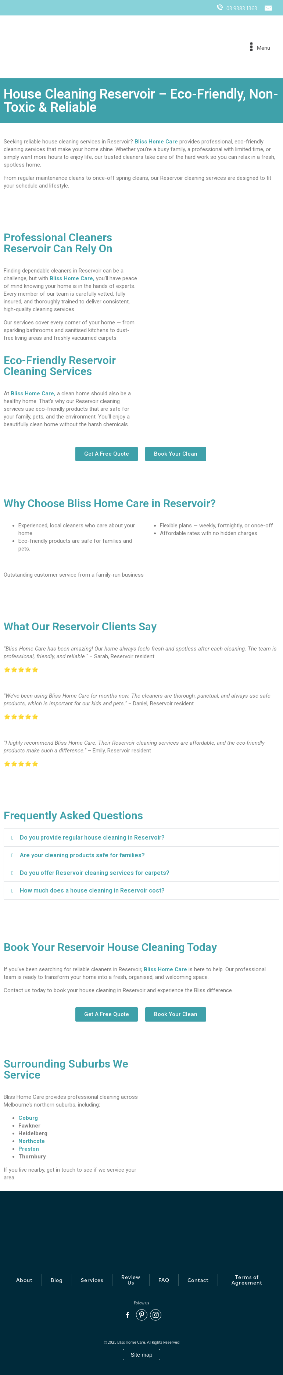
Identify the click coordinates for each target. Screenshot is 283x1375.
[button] (141, 837)
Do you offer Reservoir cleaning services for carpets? (94, 872)
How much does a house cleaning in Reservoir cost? (92, 890)
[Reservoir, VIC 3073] (212, 1113)
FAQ (163, 1280)
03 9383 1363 (237, 8)
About (24, 1280)
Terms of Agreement (247, 1280)
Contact (198, 1280)
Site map (141, 1354)
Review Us (130, 1280)
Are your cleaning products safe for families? (82, 855)
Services (92, 1280)
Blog (57, 1280)
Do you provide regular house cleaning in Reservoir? (92, 837)
